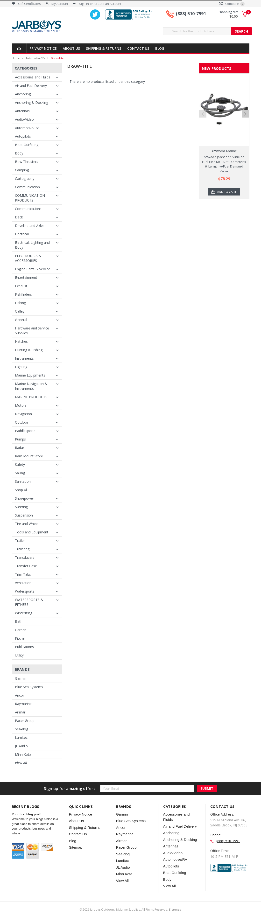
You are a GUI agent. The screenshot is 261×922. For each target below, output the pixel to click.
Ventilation (23, 582)
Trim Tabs (23, 574)
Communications (28, 208)
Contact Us (138, 48)
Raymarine (23, 703)
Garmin (20, 678)
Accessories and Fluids (32, 77)
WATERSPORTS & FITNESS (29, 602)
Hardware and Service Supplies (32, 330)
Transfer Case (26, 566)
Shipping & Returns (103, 48)
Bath (18, 621)
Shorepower (24, 498)
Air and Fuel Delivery (31, 85)
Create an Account (107, 3)
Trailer (20, 540)
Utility (19, 655)
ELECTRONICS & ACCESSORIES (28, 258)
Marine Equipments (30, 375)
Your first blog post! (27, 814)
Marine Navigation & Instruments (31, 386)
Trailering (22, 549)
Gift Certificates (29, 3)
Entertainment (26, 277)
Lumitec (21, 737)
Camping (22, 170)
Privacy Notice (43, 48)
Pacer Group (25, 720)
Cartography (24, 178)
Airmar (20, 712)
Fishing (20, 302)
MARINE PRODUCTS (31, 397)
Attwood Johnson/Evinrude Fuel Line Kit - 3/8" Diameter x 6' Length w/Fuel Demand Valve (224, 164)
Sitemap (75, 847)
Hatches (21, 341)
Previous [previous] (202, 128)
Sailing (20, 473)
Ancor (19, 695)
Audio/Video (24, 119)
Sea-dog (21, 729)
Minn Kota (23, 754)
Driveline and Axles (29, 225)
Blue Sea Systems (29, 687)
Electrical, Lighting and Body (32, 245)
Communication (27, 187)
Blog (159, 48)
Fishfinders (23, 294)
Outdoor (21, 422)
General (21, 319)
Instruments (24, 358)
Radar (19, 447)
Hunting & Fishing (28, 350)
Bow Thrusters (26, 161)
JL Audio (21, 746)
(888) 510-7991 (191, 14)
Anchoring (23, 94)
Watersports (24, 591)
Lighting (21, 366)
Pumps (20, 439)
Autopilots (23, 136)
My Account (59, 3)
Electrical (22, 234)
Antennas (22, 111)
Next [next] (245, 128)
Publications (24, 646)
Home (16, 58)
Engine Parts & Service (32, 269)
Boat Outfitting (26, 144)
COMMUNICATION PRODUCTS (30, 198)
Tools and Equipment (31, 532)
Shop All (21, 490)
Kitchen (21, 638)
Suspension (24, 515)
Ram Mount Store (29, 456)
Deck (19, 217)
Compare (232, 3)
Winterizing (23, 613)
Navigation (23, 414)
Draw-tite (57, 58)
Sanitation (23, 481)
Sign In (84, 3)
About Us (71, 48)
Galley (19, 311)
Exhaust (21, 286)
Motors (21, 405)
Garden (20, 630)
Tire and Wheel (26, 523)
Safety (20, 464)
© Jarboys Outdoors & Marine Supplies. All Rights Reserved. (130, 910)
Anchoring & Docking (31, 102)
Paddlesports (25, 430)
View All (21, 763)
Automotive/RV (35, 58)
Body (19, 153)
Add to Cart (227, 192)
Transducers (24, 557)
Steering (21, 506)
